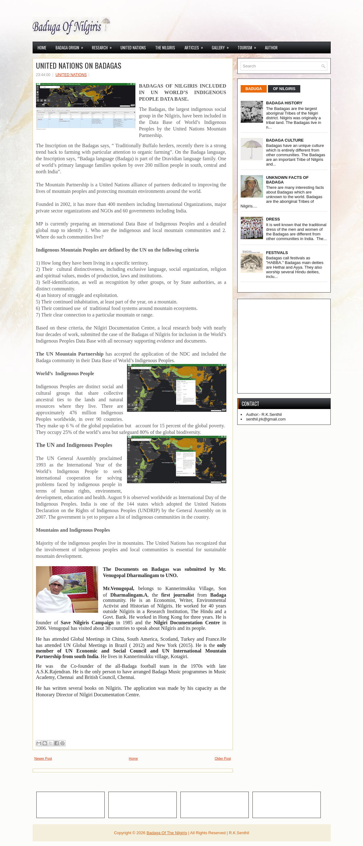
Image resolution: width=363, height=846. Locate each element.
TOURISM (249, 46)
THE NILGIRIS (165, 47)
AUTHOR (271, 47)
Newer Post (43, 758)
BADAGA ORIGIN (71, 46)
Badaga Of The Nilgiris (167, 832)
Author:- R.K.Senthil (264, 414)
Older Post (223, 758)
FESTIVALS (277, 252)
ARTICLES (195, 46)
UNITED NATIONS (133, 47)
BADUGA (254, 89)
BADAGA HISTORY (284, 103)
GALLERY (222, 46)
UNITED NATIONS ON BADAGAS (78, 65)
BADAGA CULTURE (285, 140)
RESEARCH (104, 46)
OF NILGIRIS (284, 89)
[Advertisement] (302, 345)
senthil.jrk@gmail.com (266, 419)
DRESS (273, 219)
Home (42, 47)
